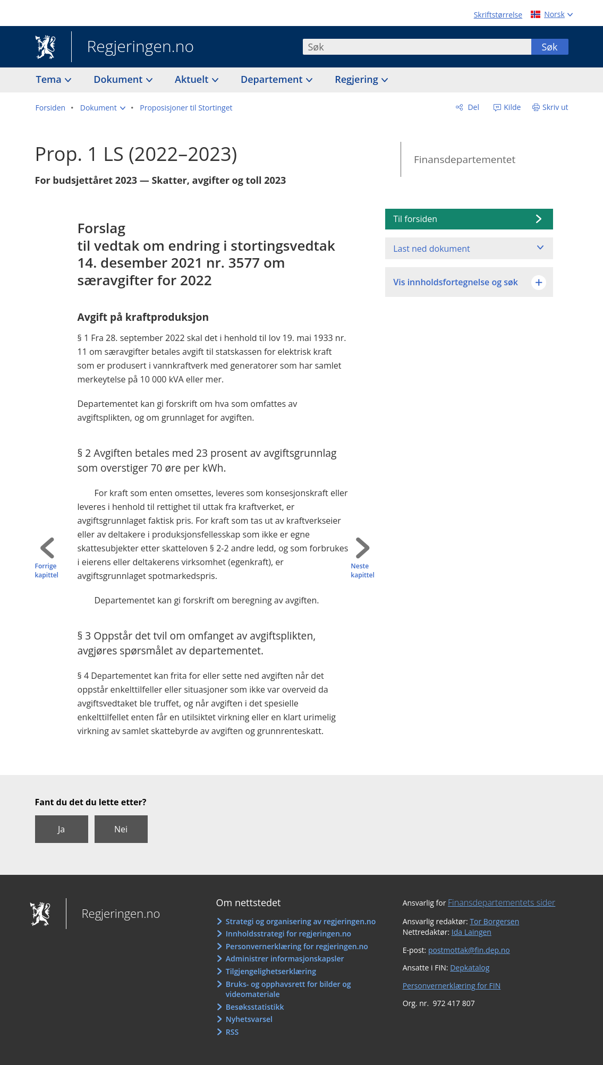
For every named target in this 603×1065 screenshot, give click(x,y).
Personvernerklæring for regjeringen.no (297, 946)
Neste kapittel (362, 571)
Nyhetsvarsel (249, 1019)
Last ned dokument (431, 248)
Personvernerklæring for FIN (452, 986)
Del (472, 107)
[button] (102, 108)
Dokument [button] (119, 79)
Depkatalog (469, 967)
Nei (121, 829)
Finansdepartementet (464, 159)
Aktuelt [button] (193, 79)
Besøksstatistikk (255, 1007)
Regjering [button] (357, 79)
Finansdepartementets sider (501, 902)
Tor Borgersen (494, 921)
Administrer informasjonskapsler (285, 958)
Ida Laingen (471, 932)
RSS (232, 1032)
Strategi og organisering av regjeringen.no (301, 921)
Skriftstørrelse (498, 15)
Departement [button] (273, 79)
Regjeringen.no (132, 47)
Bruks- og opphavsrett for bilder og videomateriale (288, 989)
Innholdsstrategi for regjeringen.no (288, 933)
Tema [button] (50, 79)
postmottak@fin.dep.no (469, 950)
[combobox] (417, 47)
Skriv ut (555, 107)
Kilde (511, 107)
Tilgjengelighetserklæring (271, 971)
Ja (61, 829)
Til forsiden (415, 219)
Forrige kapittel (46, 571)
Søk (549, 46)
